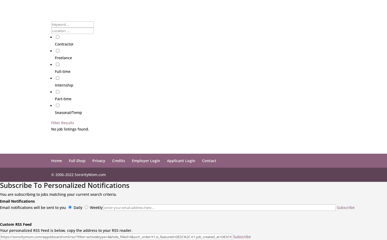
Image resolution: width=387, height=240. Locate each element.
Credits (118, 160)
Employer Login (146, 160)
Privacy (98, 160)
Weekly (96, 207)
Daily (78, 207)
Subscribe (346, 207)
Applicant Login (181, 160)
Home (56, 160)
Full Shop (77, 160)
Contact (209, 160)
